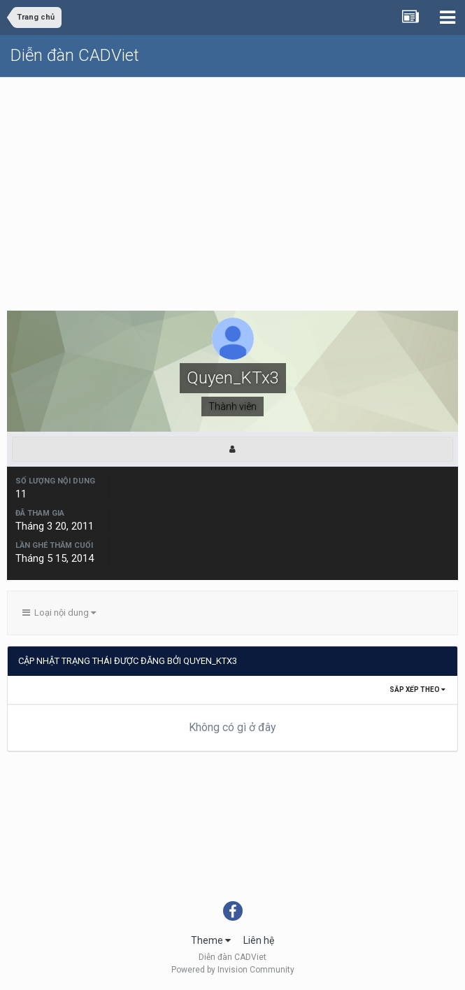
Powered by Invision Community (232, 970)
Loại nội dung (59, 612)
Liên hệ (258, 940)
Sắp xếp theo (417, 689)
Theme (211, 940)
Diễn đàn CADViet (74, 55)
